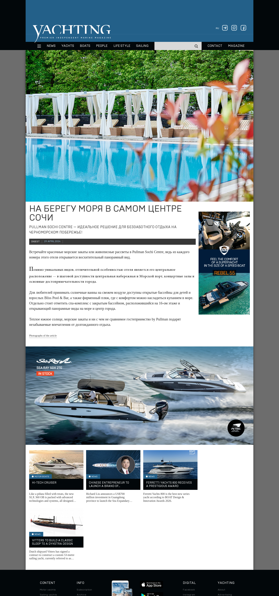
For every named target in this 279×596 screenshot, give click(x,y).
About (221, 532)
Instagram (189, 537)
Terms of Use (156, 572)
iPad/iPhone (190, 547)
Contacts (223, 542)
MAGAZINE (236, 46)
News (51, 46)
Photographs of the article (43, 335)
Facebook (189, 532)
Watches (45, 562)
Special (44, 552)
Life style (122, 46)
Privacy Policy (136, 572)
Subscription (84, 532)
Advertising (225, 537)
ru (217, 28)
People (101, 46)
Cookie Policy (174, 572)
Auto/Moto (46, 557)
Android (188, 552)
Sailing (142, 46)
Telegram (188, 542)
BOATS (85, 46)
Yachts (67, 46)
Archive (81, 537)
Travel (44, 547)
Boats (43, 542)
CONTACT (214, 46)
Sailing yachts (48, 537)
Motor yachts (48, 532)
